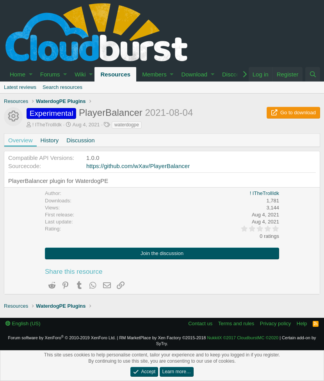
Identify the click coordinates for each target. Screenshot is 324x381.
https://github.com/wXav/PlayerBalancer (138, 166)
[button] (30, 74)
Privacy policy (275, 323)
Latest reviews (20, 87)
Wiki (80, 74)
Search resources (62, 87)
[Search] (312, 74)
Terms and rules (236, 323)
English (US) (23, 323)
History (50, 140)
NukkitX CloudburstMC (243, 337)
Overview (20, 140)
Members (154, 74)
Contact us (200, 323)
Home (17, 74)
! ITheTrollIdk (47, 125)
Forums (50, 74)
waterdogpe (126, 125)
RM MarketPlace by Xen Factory (162, 337)
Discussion (80, 140)
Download (194, 74)
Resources (115, 74)
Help (302, 323)
